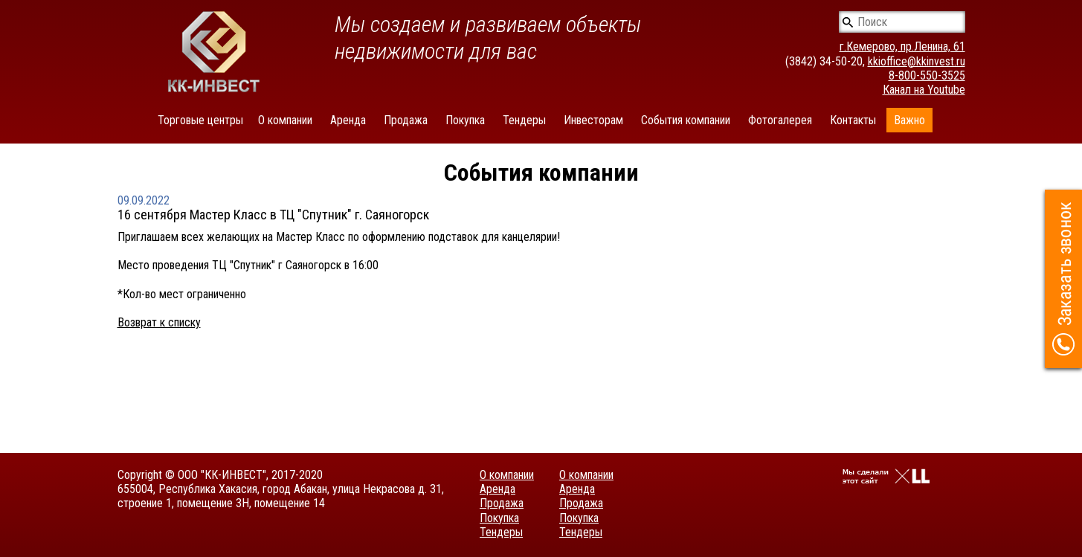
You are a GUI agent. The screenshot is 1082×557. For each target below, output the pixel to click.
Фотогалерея (780, 120)
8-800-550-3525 (927, 75)
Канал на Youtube (924, 90)
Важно (909, 120)
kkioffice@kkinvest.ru (916, 61)
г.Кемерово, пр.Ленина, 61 (902, 46)
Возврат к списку (159, 322)
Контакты (853, 120)
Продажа (406, 120)
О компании (285, 120)
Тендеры (524, 120)
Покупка (465, 120)
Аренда (348, 120)
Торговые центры (200, 120)
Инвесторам (593, 120)
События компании (685, 120)
